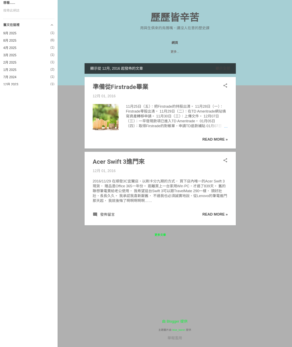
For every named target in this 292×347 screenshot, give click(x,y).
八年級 (166, 52)
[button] (225, 86)
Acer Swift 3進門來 (119, 161)
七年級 (199, 52)
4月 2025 (9, 48)
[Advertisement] (252, 124)
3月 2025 (9, 55)
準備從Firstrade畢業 (120, 86)
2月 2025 (9, 62)
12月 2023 (10, 84)
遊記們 (183, 52)
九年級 (149, 52)
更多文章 (160, 234)
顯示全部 (223, 68)
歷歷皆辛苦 (174, 17)
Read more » (215, 139)
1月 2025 (9, 70)
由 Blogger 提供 (175, 321)
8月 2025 (9, 40)
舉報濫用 (174, 338)
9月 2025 (9, 33)
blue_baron (178, 330)
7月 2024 (9, 77)
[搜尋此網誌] (28, 10)
